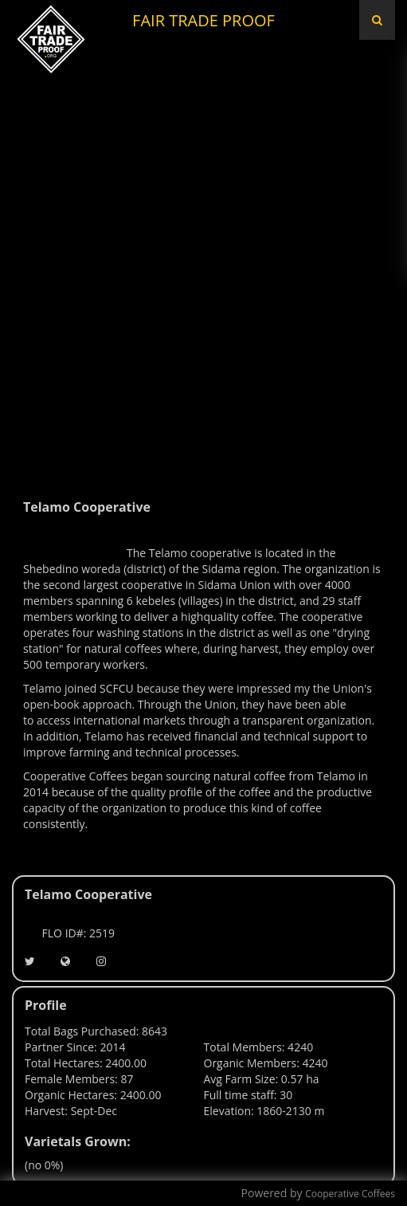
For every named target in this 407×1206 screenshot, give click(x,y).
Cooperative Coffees (350, 1193)
